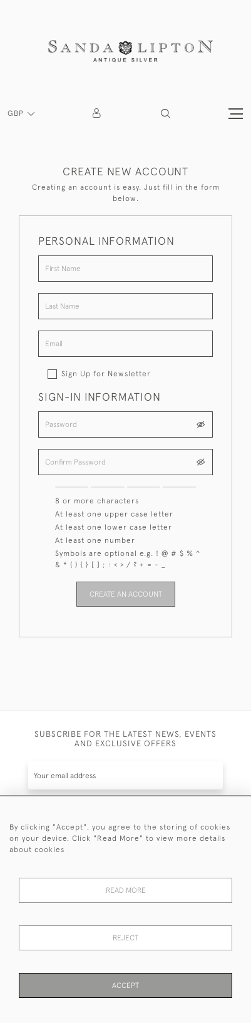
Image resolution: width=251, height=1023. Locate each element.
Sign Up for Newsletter (106, 373)
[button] (165, 113)
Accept (125, 985)
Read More (126, 890)
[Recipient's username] (125, 775)
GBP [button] (17, 113)
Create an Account (126, 594)
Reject (125, 937)
